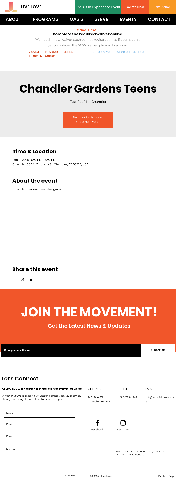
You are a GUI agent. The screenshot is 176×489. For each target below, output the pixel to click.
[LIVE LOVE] (36, 7)
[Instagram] (123, 429)
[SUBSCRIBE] (158, 350)
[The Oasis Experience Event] (98, 7)
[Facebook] (97, 429)
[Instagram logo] (123, 423)
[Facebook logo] (97, 423)
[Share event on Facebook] (14, 279)
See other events (88, 121)
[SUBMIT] (70, 476)
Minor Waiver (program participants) (118, 51)
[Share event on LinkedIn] (31, 279)
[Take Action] (162, 7)
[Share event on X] (23, 279)
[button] (135, 7)
